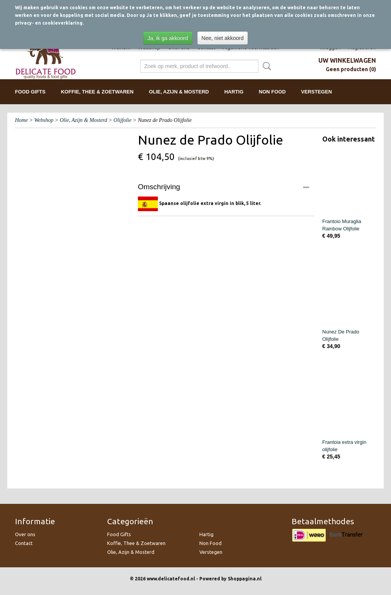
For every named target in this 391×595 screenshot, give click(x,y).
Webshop (43, 120)
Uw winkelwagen (347, 60)
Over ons (25, 534)
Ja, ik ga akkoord (167, 38)
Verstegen (316, 92)
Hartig (234, 92)
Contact (24, 543)
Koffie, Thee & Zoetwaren (97, 92)
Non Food (272, 92)
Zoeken (265, 66)
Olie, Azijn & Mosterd (179, 92)
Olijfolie (123, 120)
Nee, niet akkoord (223, 38)
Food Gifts (30, 92)
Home (21, 120)
